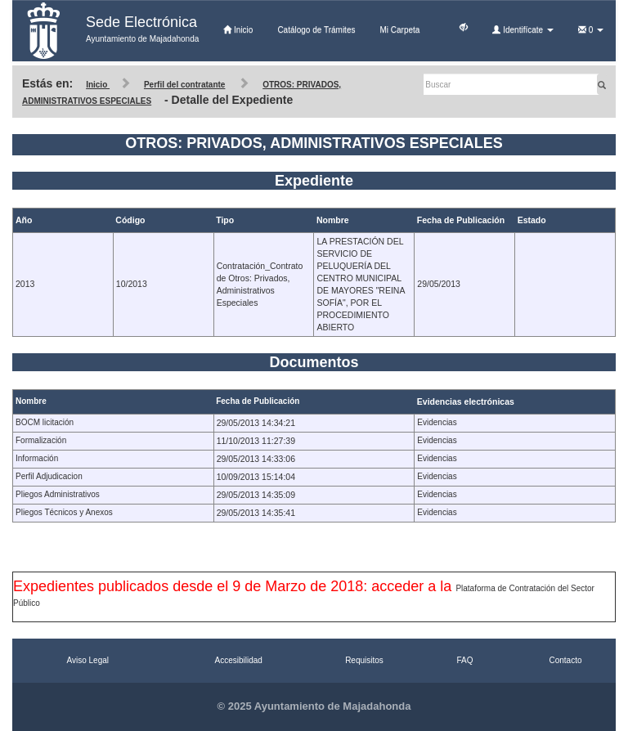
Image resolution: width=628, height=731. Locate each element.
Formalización (41, 440)
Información (37, 458)
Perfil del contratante (184, 84)
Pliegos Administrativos (58, 494)
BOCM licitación (45, 422)
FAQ (464, 660)
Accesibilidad (238, 660)
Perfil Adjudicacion (49, 476)
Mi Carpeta (399, 29)
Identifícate (522, 29)
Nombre (31, 401)
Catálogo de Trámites (316, 29)
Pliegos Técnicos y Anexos (64, 512)
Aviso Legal (87, 660)
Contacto (565, 660)
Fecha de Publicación (257, 401)
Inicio (238, 29)
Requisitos (364, 660)
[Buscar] (511, 84)
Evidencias (436, 422)
